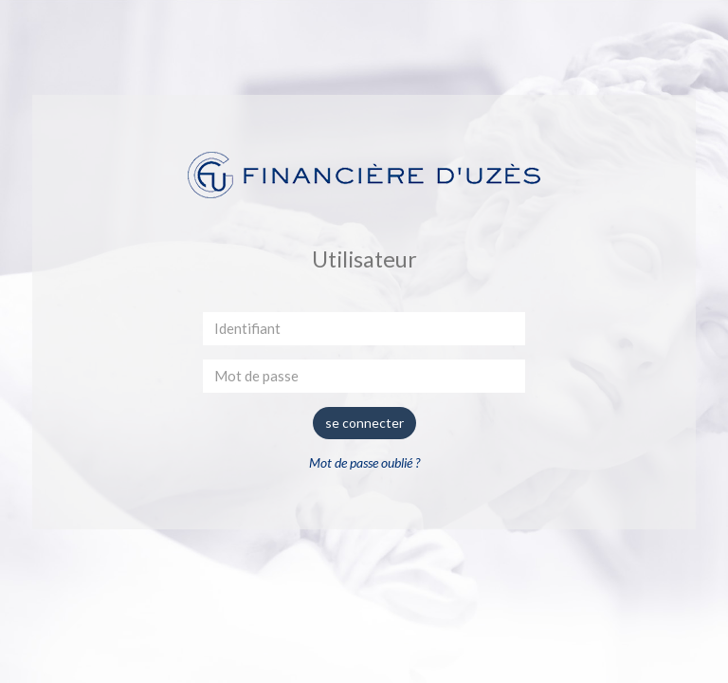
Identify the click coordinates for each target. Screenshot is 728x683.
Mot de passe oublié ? (364, 462)
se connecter (364, 423)
